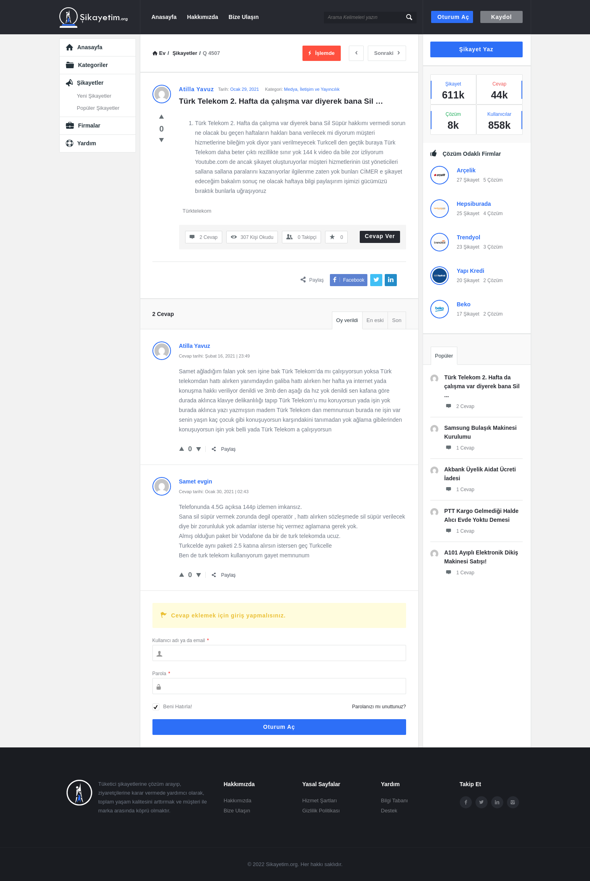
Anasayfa (164, 17)
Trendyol (468, 237)
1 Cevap (459, 447)
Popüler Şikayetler (98, 108)
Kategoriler (93, 65)
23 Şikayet (468, 247)
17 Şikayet (468, 314)
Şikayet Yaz (476, 49)
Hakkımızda (202, 17)
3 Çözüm (493, 247)
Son (396, 320)
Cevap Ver (380, 236)
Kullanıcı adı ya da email (180, 640)
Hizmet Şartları (319, 800)
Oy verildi (347, 320)
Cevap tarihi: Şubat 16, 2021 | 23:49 (214, 356)
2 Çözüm (493, 280)
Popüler (444, 356)
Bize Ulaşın (244, 17)
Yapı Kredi (470, 271)
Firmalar (89, 125)
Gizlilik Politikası (321, 811)
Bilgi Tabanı (394, 800)
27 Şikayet (468, 180)
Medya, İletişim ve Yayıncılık (312, 89)
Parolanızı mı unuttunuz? (379, 706)
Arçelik (466, 170)
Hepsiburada (474, 204)
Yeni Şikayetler (94, 96)
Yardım (86, 143)
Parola (161, 673)
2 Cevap (459, 406)
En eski (375, 320)
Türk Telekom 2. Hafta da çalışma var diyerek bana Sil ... (482, 386)
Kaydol (501, 17)
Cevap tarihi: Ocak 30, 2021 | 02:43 (214, 491)
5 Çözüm (493, 180)
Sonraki (387, 53)
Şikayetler (90, 83)
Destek (389, 811)
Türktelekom (197, 211)
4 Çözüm (493, 213)
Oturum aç (453, 17)
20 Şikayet (468, 280)
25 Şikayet (468, 213)
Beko (464, 304)
